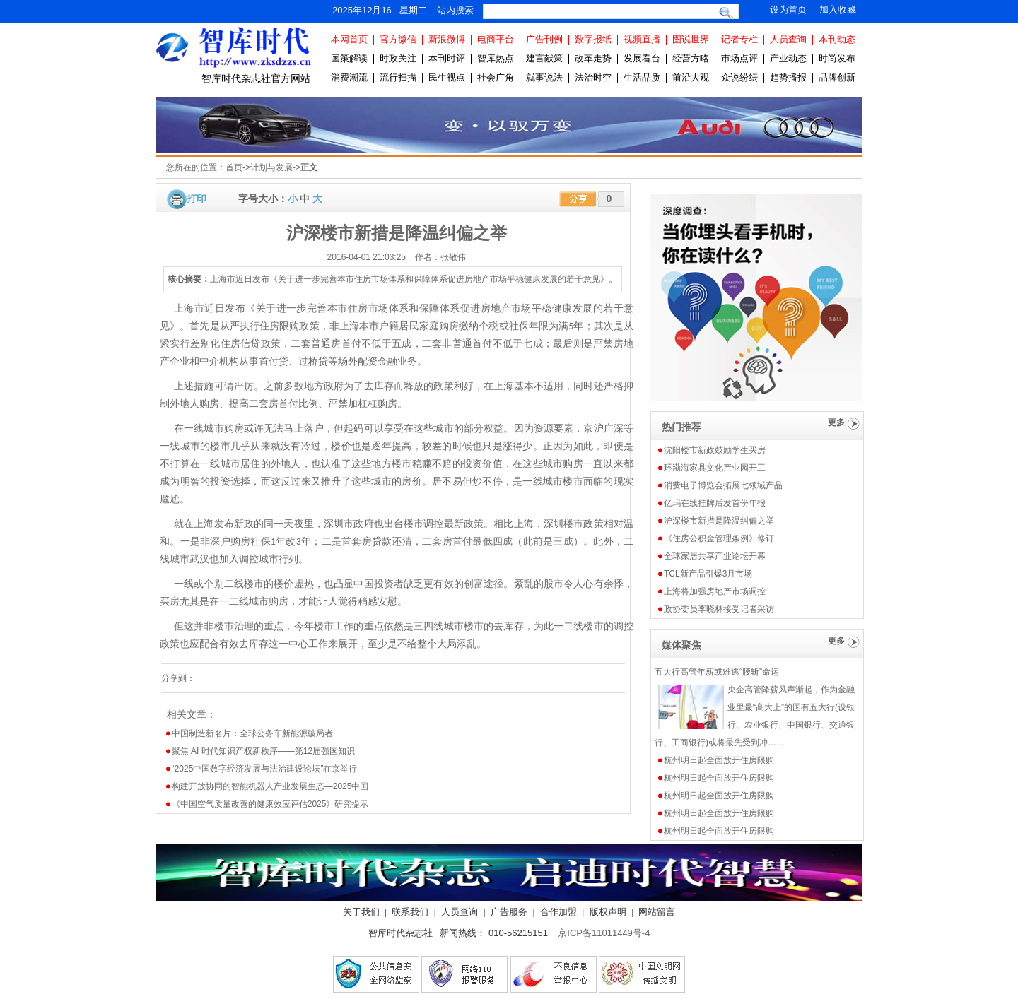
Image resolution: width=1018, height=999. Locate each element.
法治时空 (593, 77)
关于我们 (361, 911)
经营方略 (690, 58)
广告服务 (509, 911)
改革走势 (593, 58)
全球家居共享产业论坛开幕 (715, 556)
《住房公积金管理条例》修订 (719, 538)
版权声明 (608, 911)
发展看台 (642, 58)
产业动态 (788, 58)
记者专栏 (739, 39)
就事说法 (544, 77)
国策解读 (349, 58)
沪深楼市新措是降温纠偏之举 (719, 521)
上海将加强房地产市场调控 (715, 591)
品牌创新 (837, 77)
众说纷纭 (739, 77)
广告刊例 (544, 39)
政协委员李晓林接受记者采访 (719, 609)
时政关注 (398, 58)
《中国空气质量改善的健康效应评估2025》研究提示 (270, 804)
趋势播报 (788, 77)
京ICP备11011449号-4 (604, 933)
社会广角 (495, 77)
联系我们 (410, 911)
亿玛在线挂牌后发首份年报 (715, 503)
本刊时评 (446, 58)
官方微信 (398, 39)
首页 (234, 167)
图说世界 (690, 39)
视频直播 (642, 39)
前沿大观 (690, 77)
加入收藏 (837, 9)
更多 (836, 422)
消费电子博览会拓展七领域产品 (723, 485)
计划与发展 (271, 167)
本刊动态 (837, 39)
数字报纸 (593, 39)
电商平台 (495, 39)
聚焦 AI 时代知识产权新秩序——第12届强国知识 (263, 751)
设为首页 (788, 9)
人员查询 (788, 39)
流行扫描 (398, 77)
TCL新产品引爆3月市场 (708, 574)
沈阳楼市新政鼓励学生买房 (715, 450)
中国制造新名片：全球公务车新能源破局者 (252, 733)
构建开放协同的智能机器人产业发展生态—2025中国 (270, 786)
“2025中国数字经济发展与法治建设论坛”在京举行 (265, 769)
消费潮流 (349, 77)
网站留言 (656, 911)
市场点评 (739, 58)
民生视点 (446, 77)
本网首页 (349, 39)
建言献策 (544, 58)
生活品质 (642, 77)
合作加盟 (558, 911)
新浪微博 (446, 39)
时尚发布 (837, 58)
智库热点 (495, 58)
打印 (196, 198)
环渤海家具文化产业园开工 (715, 468)
